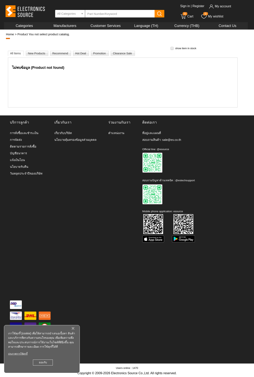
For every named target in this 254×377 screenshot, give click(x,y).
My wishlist (212, 16)
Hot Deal (81, 53)
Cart (186, 16)
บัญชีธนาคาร (18, 153)
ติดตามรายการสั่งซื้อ (23, 146)
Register (198, 6)
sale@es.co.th (171, 139)
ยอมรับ (43, 362)
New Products (37, 53)
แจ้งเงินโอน (17, 160)
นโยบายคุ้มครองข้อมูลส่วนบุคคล (75, 139)
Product (22, 34)
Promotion (100, 53)
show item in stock (185, 48)
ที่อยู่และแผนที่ (151, 133)
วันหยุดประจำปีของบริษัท (26, 173)
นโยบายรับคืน (19, 166)
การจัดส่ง (16, 139)
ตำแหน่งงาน (116, 133)
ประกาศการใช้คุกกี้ (18, 353)
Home (10, 34)
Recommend (60, 53)
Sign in (185, 6)
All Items (16, 53)
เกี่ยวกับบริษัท (63, 133)
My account (220, 6)
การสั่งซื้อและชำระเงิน (24, 133)
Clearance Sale (123, 53)
